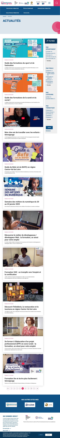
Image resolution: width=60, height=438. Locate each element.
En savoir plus (6, 428)
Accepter (48, 434)
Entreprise (50, 79)
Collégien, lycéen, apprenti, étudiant (50, 74)
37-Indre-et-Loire (51, 56)
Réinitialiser (48, 130)
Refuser (41, 434)
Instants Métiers (51, 98)
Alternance (50, 110)
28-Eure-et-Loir (51, 53)
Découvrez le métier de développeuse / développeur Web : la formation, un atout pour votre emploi (21, 237)
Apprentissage (50, 112)
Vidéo (49, 97)
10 (31, 388)
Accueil (4, 16)
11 (34, 388)
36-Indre (49, 55)
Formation (50, 113)
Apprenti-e (50, 70)
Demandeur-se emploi (50, 77)
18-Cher (49, 51)
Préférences (25, 436)
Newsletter (38, 3)
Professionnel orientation (50, 82)
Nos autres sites (49, 3)
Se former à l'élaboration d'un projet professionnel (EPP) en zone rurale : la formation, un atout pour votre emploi (20, 343)
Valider (49, 127)
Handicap (49, 115)
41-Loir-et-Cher (51, 58)
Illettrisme (50, 117)
